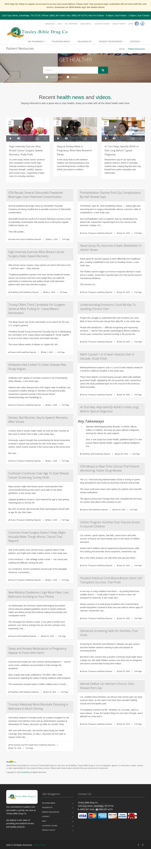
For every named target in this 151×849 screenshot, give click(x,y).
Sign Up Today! (118, 24)
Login (130, 24)
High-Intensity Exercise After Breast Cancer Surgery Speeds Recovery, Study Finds (26, 150)
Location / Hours (102, 24)
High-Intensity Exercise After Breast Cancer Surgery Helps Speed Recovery (36, 254)
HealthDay (25, 772)
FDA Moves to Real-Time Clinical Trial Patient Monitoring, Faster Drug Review (109, 468)
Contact (135, 41)
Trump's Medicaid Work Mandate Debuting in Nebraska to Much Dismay (38, 706)
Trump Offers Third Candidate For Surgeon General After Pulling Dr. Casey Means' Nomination (36, 309)
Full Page (66, 239)
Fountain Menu (61, 41)
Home (122, 49)
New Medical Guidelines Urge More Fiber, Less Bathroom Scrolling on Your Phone (38, 594)
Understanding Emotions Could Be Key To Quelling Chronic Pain (108, 307)
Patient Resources (111, 41)
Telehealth (84, 41)
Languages (50, 24)
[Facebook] (137, 24)
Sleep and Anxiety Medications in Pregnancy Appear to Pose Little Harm (37, 651)
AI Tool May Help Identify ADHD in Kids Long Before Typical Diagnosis (109, 409)
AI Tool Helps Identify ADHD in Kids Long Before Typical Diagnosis (121, 150)
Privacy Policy (48, 830)
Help (60, 24)
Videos (72, 77)
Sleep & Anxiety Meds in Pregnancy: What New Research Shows (74, 150)
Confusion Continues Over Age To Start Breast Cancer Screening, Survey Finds (38, 475)
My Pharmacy (36, 41)
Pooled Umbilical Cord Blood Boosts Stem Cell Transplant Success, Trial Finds (111, 580)
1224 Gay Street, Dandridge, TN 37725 (21, 15)
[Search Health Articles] (70, 70)
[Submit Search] (103, 70)
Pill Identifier (71, 24)
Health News (54, 77)
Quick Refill (85, 24)
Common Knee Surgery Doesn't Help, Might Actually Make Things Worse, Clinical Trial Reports (37, 537)
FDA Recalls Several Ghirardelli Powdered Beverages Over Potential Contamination (35, 195)
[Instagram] (142, 24)
